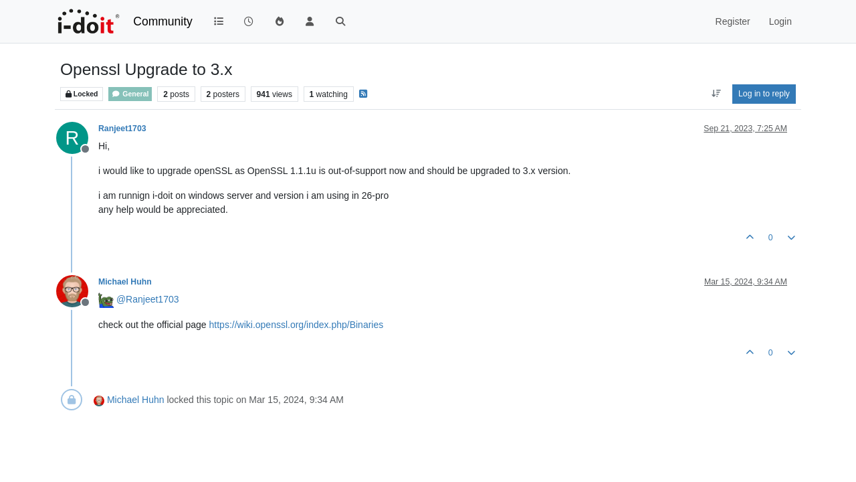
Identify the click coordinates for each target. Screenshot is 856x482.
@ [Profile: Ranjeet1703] (147, 299)
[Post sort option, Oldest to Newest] (716, 93)
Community (163, 21)
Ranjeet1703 (122, 128)
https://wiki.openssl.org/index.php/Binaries (296, 324)
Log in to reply (764, 93)
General (130, 94)
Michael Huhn (125, 282)
